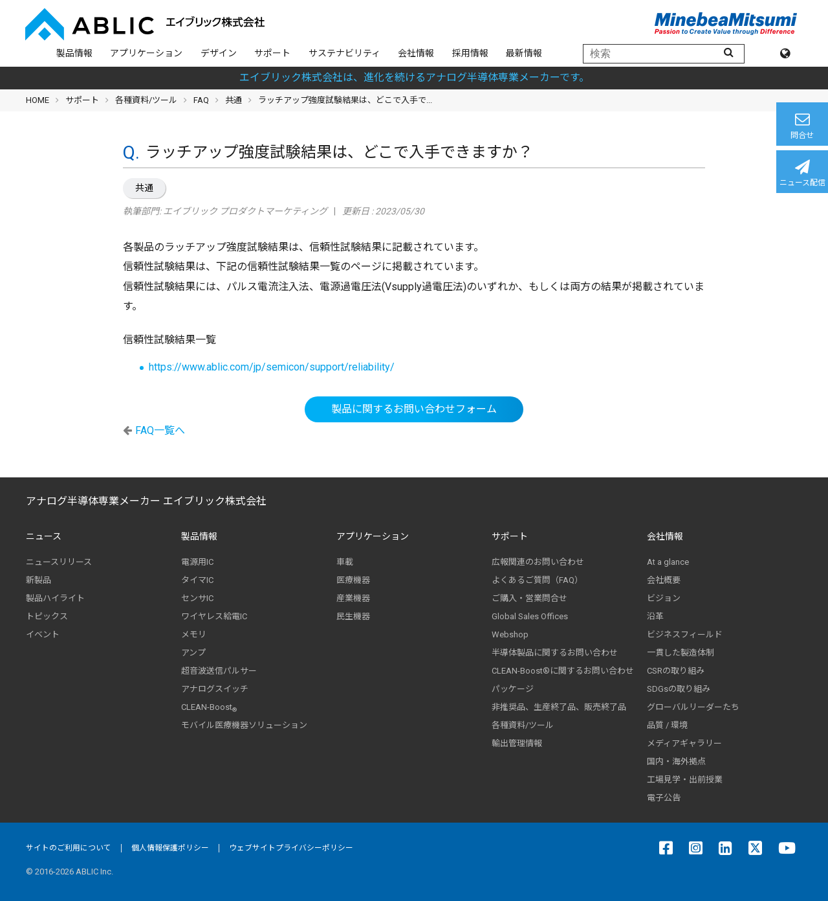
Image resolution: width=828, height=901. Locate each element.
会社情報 (416, 53)
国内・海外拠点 (676, 761)
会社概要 (664, 580)
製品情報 (74, 53)
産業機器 (353, 598)
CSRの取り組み (675, 671)
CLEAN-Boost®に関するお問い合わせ (563, 671)
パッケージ (513, 689)
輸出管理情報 (517, 743)
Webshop (510, 634)
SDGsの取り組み (678, 689)
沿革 (655, 616)
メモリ (193, 634)
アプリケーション (146, 53)
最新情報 (524, 53)
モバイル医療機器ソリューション (244, 725)
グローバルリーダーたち (693, 707)
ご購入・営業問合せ (529, 598)
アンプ (193, 652)
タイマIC (197, 580)
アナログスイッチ (214, 689)
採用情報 (470, 53)
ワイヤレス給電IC (214, 616)
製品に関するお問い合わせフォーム (414, 409)
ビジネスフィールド (685, 634)
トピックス (47, 616)
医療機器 (353, 580)
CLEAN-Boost (209, 707)
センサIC (197, 598)
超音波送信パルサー (219, 671)
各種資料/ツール (146, 100)
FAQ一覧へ (160, 430)
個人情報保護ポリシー (170, 847)
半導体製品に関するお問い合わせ (555, 652)
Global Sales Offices (530, 616)
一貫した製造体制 (680, 652)
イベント (43, 634)
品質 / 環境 (667, 725)
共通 (144, 188)
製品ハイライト (55, 598)
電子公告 (664, 798)
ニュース (43, 536)
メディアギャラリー (684, 743)
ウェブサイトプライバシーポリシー (291, 847)
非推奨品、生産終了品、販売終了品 (559, 707)
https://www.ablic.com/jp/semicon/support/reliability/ (272, 367)
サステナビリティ (344, 53)
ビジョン (664, 598)
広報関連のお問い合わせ (538, 562)
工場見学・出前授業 (685, 779)
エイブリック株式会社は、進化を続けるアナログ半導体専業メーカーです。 (414, 77)
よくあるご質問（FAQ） (537, 580)
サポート (272, 53)
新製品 (38, 580)
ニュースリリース (59, 562)
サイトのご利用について (68, 847)
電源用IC (197, 562)
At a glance (668, 562)
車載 (344, 562)
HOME (37, 100)
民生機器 (353, 616)
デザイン (219, 53)
